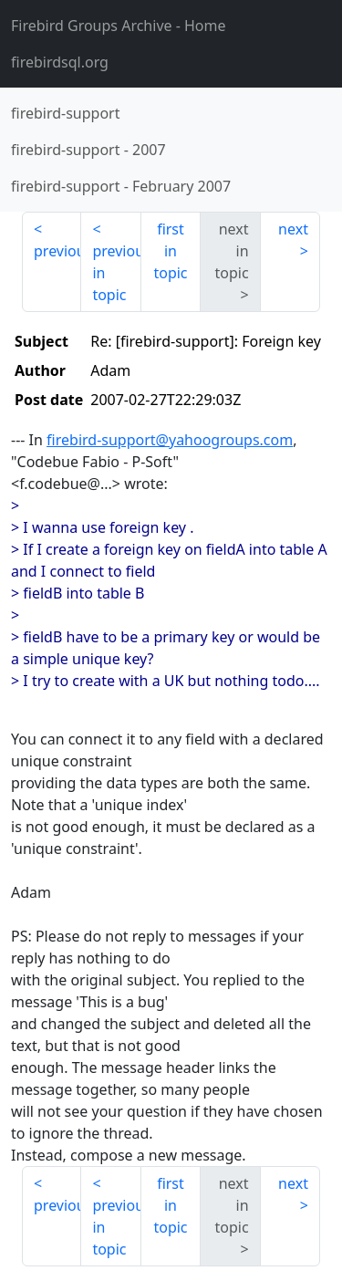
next (293, 229)
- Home (118, 26)
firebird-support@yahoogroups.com (170, 440)
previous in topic (116, 273)
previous (57, 251)
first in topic (170, 251)
